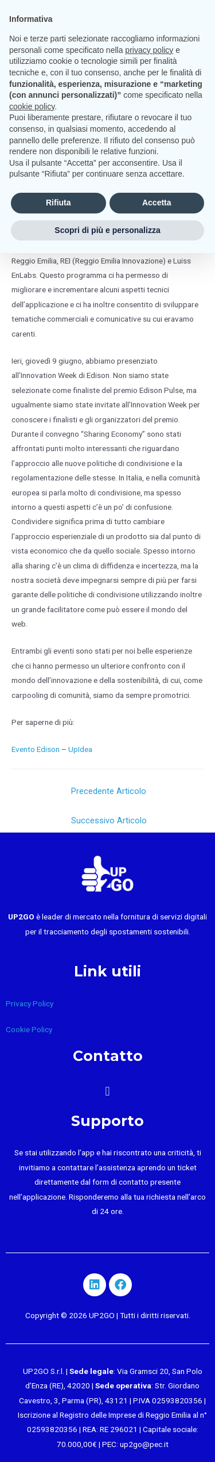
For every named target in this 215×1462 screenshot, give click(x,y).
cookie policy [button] (31, 106)
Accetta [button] (156, 202)
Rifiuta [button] (58, 202)
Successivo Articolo (109, 820)
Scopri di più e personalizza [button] (107, 230)
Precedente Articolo (108, 791)
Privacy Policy (29, 1003)
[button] (107, 1091)
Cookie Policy (29, 1029)
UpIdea (80, 749)
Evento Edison (35, 749)
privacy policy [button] (149, 50)
